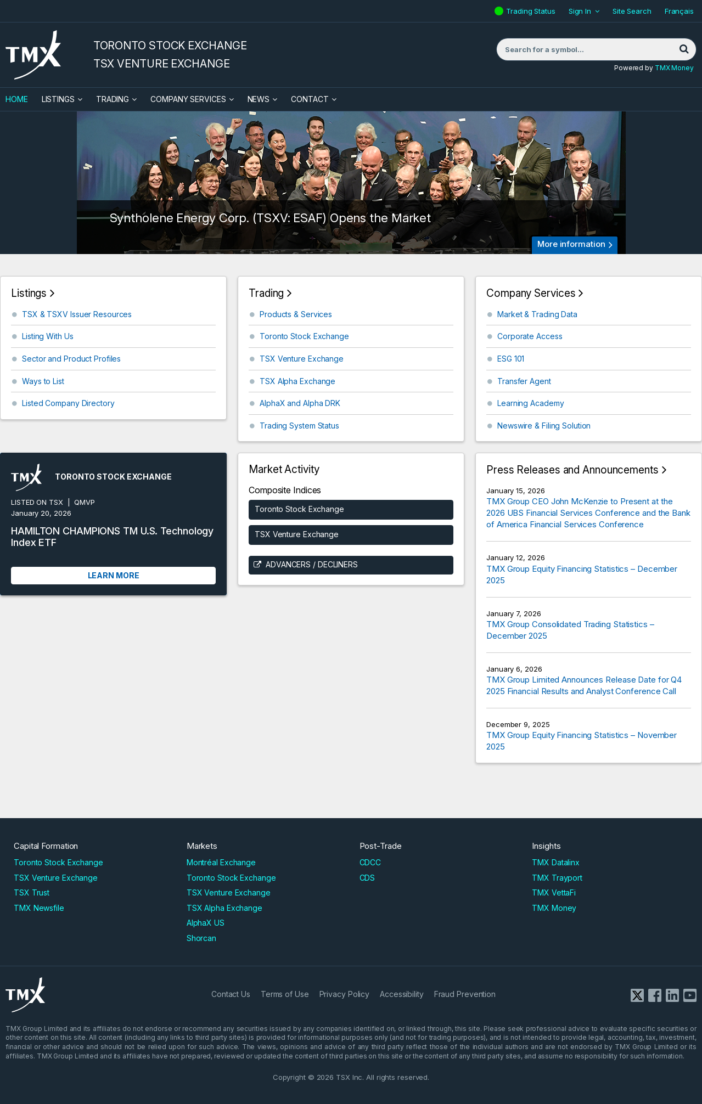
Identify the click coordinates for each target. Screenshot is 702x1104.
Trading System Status (299, 425)
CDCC (370, 862)
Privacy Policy (344, 994)
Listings (58, 99)
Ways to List (43, 381)
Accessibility (402, 994)
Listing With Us (48, 336)
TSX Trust (31, 892)
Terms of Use (285, 994)
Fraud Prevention (465, 994)
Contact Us (230, 994)
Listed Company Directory (68, 403)
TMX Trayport (557, 877)
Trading (112, 99)
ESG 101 (510, 358)
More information (571, 244)
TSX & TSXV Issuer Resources (77, 314)
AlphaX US (205, 922)
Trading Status (532, 11)
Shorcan (201, 938)
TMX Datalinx (556, 862)
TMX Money (674, 68)
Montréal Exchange (221, 862)
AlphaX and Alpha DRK (300, 403)
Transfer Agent (524, 381)
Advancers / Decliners (312, 564)
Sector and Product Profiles (71, 358)
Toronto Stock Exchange (304, 336)
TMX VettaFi (554, 892)
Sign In (580, 11)
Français (679, 11)
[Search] (684, 49)
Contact (309, 99)
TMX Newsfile (39, 908)
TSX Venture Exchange (302, 358)
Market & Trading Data (537, 314)
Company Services (188, 99)
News (259, 99)
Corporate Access (529, 336)
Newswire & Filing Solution (544, 425)
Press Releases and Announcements (572, 470)
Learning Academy (530, 403)
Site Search (632, 11)
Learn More (113, 575)
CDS (367, 877)
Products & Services (296, 314)
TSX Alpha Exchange (297, 381)
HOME (16, 99)
